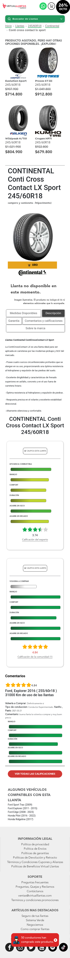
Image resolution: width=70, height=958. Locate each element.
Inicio (8, 25)
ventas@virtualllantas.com (35, 895)
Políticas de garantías (35, 853)
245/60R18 (35, 25)
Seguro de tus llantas (35, 916)
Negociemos (35, 924)
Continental (52, 25)
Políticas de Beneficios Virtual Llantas (35, 866)
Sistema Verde (35, 920)
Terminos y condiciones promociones (35, 900)
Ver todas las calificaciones (35, 774)
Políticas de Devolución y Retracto (35, 857)
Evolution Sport (16, 81)
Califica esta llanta (35, 451)
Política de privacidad (35, 844)
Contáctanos (35, 891)
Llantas (19, 25)
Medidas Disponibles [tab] (23, 313)
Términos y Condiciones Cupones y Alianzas (35, 862)
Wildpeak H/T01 (16, 139)
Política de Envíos (35, 848)
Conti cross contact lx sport (27, 30)
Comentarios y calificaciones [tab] (44, 320)
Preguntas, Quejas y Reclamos (35, 886)
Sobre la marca (35, 328)
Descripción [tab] (53, 313)
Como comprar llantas (35, 929)
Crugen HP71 (43, 139)
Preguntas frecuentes (34, 882)
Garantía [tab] (13, 320)
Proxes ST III (43, 81)
